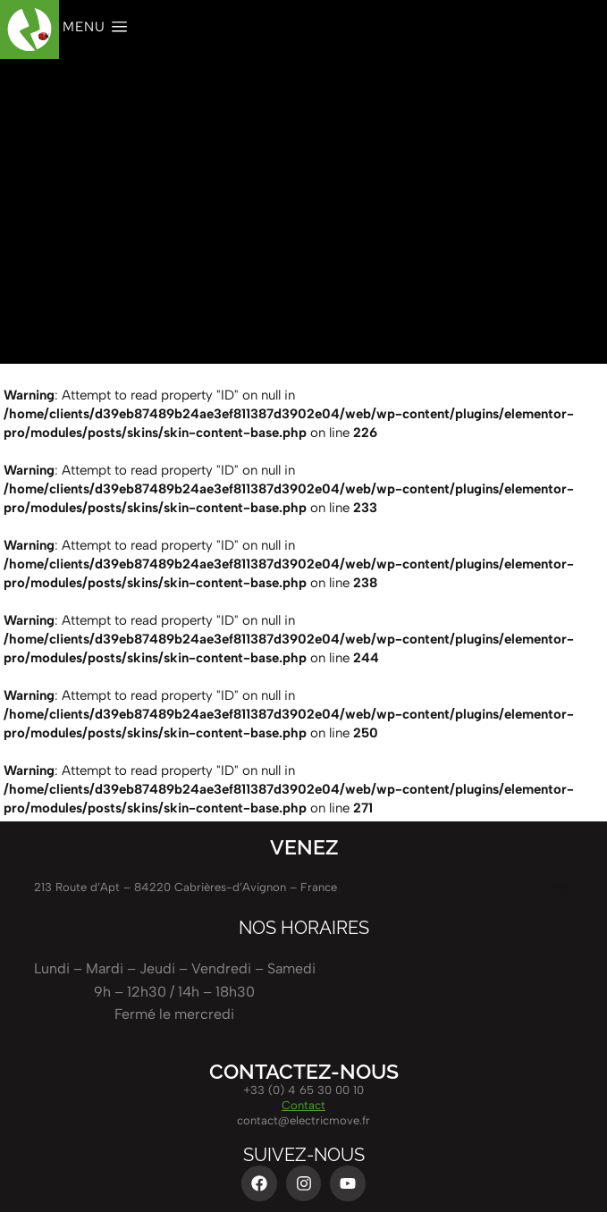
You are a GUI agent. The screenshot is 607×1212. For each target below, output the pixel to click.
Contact (303, 1105)
